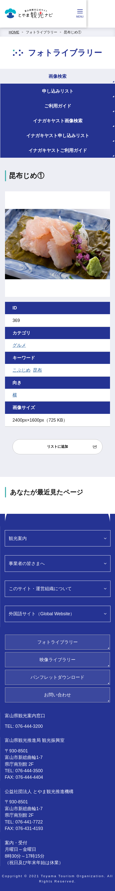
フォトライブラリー (41, 32)
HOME (14, 32)
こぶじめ (21, 370)
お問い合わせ (57, 694)
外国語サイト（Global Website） (41, 613)
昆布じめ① (72, 32)
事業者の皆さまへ (27, 563)
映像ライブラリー (58, 659)
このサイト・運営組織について (40, 588)
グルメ (19, 345)
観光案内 (18, 538)
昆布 (37, 370)
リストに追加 (57, 446)
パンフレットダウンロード (57, 677)
